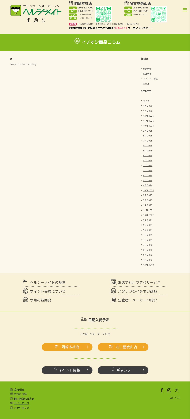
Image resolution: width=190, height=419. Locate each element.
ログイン (175, 397)
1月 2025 (147, 170)
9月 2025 (147, 130)
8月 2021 (147, 220)
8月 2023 (147, 195)
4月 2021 (147, 235)
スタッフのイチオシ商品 (137, 291)
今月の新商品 (40, 300)
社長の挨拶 (20, 394)
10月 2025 (148, 125)
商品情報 (147, 73)
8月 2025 (147, 135)
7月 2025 (147, 140)
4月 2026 (147, 105)
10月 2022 (148, 215)
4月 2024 (147, 185)
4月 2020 (147, 260)
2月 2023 (147, 200)
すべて (146, 101)
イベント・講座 (150, 78)
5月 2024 (147, 180)
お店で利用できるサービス (139, 282)
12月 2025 (148, 115)
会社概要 (19, 389)
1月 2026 (147, 110)
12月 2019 (148, 264)
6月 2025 (147, 145)
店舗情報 (147, 68)
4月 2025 (147, 155)
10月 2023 (148, 190)
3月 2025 (147, 160)
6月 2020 (147, 250)
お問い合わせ (21, 407)
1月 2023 (147, 205)
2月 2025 (147, 165)
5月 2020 (147, 254)
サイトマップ (21, 403)
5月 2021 (147, 230)
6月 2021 (147, 225)
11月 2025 (148, 120)
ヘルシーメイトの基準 (48, 282)
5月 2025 (147, 150)
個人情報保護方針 (24, 398)
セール (146, 83)
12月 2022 (148, 210)
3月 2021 (147, 240)
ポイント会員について (48, 291)
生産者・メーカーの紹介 (137, 300)
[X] (43, 20)
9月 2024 (147, 175)
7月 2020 (147, 245)
